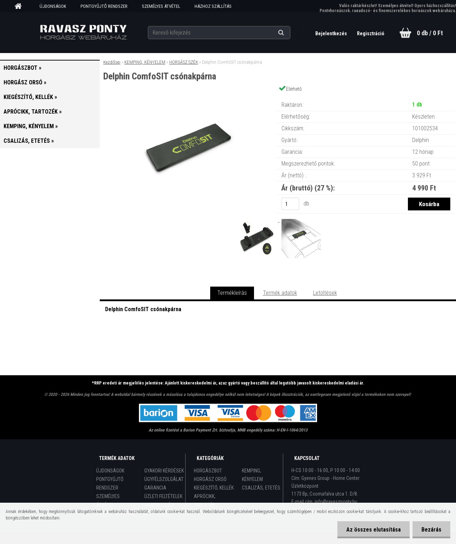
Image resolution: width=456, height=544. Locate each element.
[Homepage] (20, 6)
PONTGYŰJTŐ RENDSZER (104, 6)
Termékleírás (232, 292)
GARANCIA (155, 488)
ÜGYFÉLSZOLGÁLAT (163, 479)
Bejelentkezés (331, 33)
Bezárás (431, 529)
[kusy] (290, 204)
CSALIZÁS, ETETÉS (261, 488)
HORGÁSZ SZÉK (183, 62)
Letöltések (325, 292)
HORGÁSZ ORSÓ (210, 479)
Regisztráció (370, 33)
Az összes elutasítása (373, 529)
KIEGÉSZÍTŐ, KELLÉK (214, 488)
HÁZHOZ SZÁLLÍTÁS (213, 6)
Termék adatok (280, 292)
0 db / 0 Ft (430, 33)
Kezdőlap (111, 62)
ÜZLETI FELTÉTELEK (163, 496)
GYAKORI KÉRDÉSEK (164, 471)
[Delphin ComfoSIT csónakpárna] (188, 97)
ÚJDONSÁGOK (53, 6)
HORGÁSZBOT (208, 471)
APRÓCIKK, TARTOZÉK (205, 500)
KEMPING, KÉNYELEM (144, 62)
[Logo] (83, 32)
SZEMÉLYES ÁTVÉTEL (161, 6)
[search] (290, 33)
